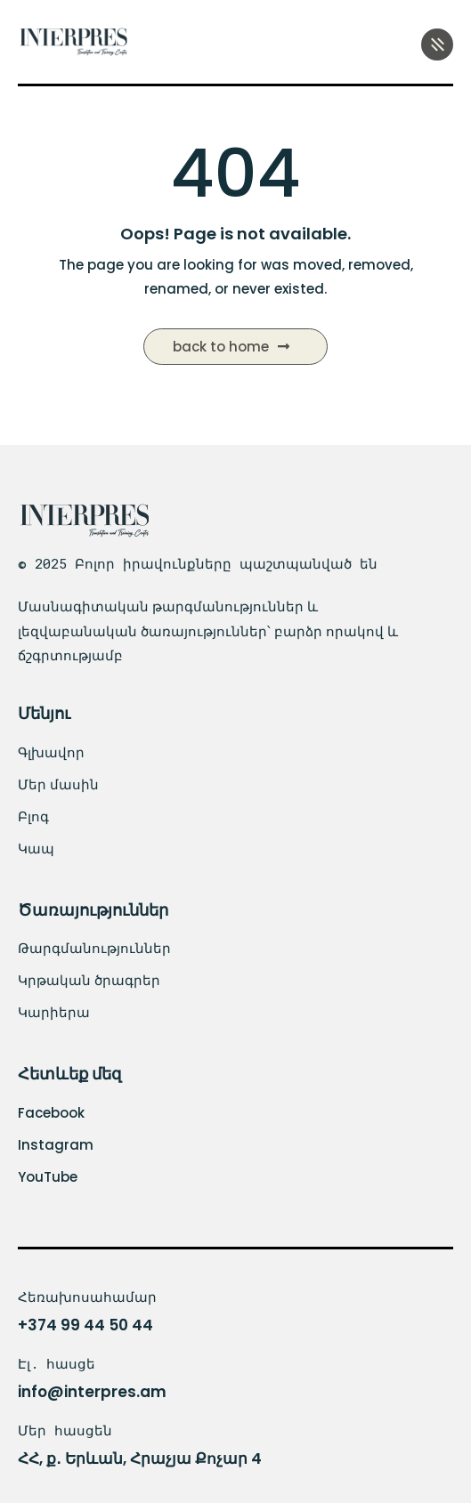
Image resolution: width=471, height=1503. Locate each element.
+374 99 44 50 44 (85, 1325)
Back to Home (231, 346)
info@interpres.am (92, 1391)
